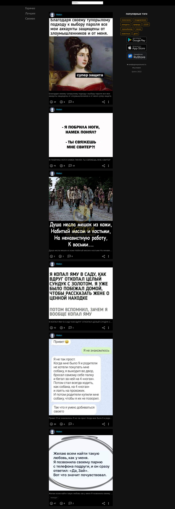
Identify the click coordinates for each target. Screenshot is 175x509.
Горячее (30, 8)
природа (136, 24)
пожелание (126, 20)
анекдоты (126, 24)
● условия (137, 68)
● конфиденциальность (136, 64)
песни (138, 29)
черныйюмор (127, 29)
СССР (146, 24)
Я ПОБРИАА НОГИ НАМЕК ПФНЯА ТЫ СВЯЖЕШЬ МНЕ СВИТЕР (79, 160)
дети (136, 33)
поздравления (140, 20)
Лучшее (30, 13)
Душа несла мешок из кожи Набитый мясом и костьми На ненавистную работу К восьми (81, 250)
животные (126, 33)
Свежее (30, 18)
